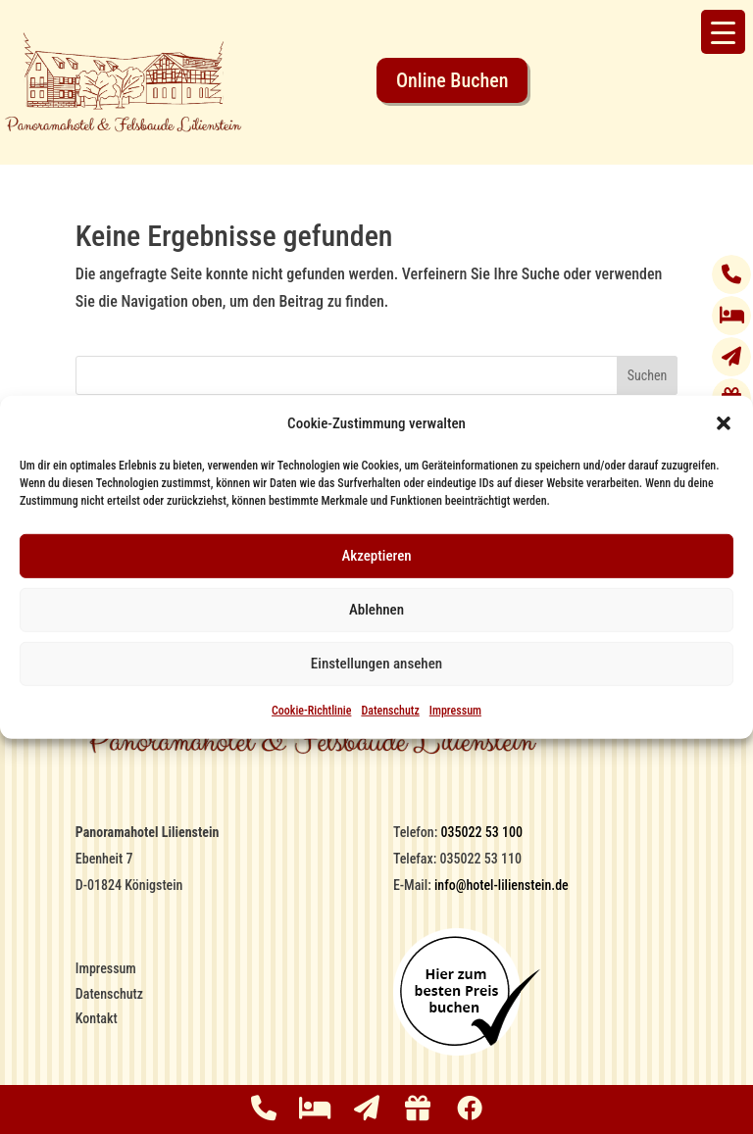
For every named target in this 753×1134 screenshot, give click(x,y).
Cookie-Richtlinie (311, 710)
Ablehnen (376, 609)
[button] (723, 423)
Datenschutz (390, 710)
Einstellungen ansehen (376, 663)
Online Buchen (452, 80)
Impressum (455, 710)
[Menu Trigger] (723, 32)
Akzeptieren (376, 556)
